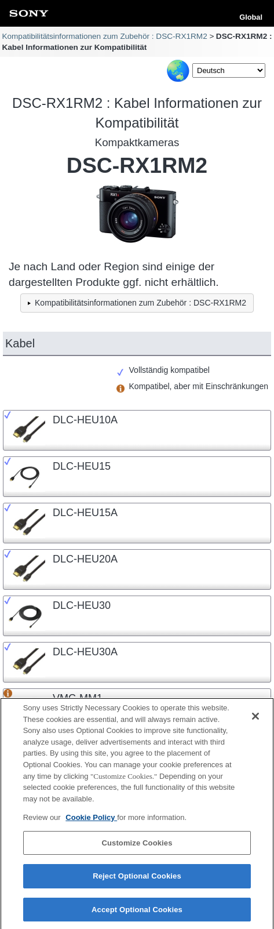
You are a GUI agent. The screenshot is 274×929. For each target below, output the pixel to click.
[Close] (255, 721)
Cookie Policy (91, 822)
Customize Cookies (136, 847)
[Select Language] (228, 70)
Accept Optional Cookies (137, 914)
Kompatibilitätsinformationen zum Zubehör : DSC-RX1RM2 (104, 36)
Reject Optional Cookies (137, 880)
